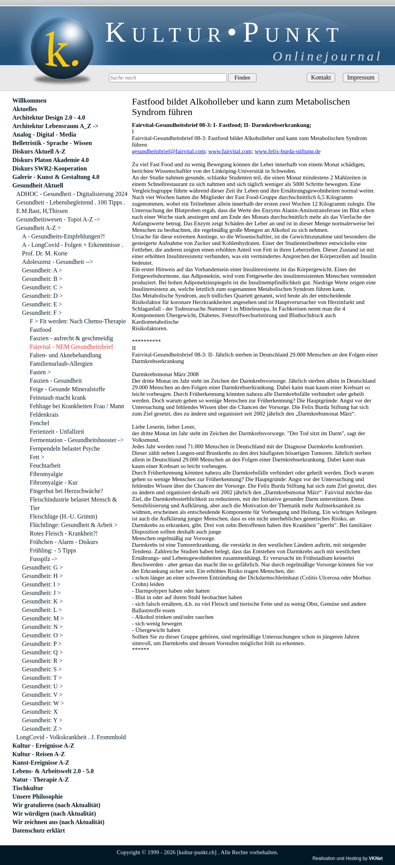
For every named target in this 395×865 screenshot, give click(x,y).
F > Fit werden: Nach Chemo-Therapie (78, 321)
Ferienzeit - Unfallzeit (57, 431)
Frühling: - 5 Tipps (53, 550)
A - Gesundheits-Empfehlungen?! (63, 236)
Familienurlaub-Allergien (61, 363)
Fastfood (40, 329)
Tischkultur (28, 788)
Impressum (361, 77)
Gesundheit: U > (42, 686)
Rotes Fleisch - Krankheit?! (64, 533)
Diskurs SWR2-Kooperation (49, 168)
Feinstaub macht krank (58, 397)
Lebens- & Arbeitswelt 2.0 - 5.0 (53, 771)
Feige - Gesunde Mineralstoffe (67, 389)
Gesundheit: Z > (42, 728)
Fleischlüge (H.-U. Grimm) (63, 516)
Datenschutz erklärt (38, 830)
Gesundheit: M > (43, 618)
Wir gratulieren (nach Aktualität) (56, 805)
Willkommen (29, 100)
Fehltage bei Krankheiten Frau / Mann (77, 406)
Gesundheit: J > (41, 593)
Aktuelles (24, 109)
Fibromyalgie (46, 474)
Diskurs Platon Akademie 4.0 (50, 160)
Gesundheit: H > (42, 576)
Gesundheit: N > (42, 626)
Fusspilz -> (43, 559)
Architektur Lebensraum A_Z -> (55, 126)
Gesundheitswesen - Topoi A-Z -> (58, 219)
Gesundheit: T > (42, 677)
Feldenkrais (44, 414)
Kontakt (321, 77)
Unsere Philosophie (37, 796)
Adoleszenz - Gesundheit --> (57, 261)
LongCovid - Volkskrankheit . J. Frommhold (71, 737)
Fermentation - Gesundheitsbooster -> (76, 440)
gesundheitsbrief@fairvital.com (168, 151)
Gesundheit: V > (42, 694)
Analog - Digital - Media (44, 134)
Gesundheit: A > (42, 270)
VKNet (376, 858)
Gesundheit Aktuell (37, 185)
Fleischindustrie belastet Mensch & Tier (73, 503)
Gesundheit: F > (42, 312)
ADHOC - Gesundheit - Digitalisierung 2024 (71, 194)
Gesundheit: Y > (42, 720)
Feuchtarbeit (45, 465)
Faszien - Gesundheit (56, 380)
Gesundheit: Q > (42, 652)
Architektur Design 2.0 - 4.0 (48, 117)
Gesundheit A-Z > (38, 228)
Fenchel (39, 423)
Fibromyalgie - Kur (54, 482)
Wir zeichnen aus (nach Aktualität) (58, 822)
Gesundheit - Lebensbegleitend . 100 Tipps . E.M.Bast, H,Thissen (70, 206)
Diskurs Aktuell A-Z (39, 151)
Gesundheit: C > (42, 287)
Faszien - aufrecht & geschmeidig (71, 338)
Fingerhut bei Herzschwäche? (66, 491)
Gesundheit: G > (42, 567)
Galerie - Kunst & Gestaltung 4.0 (56, 177)
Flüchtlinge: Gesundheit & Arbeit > (74, 525)
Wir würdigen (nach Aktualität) (54, 813)
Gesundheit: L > (42, 610)
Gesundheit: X (40, 711)
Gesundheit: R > (42, 660)
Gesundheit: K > (42, 601)
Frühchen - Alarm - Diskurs (64, 542)
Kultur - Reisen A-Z (38, 754)
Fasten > (40, 372)
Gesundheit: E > (42, 304)
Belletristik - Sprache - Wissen (52, 143)
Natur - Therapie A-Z (40, 779)
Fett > (37, 457)
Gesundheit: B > (42, 278)
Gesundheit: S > (42, 669)
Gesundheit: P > (42, 643)
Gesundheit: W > (43, 703)
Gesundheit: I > (41, 584)
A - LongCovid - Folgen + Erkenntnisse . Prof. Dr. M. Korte (72, 249)
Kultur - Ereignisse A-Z (43, 745)
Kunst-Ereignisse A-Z (40, 762)
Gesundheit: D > (42, 295)
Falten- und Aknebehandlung (65, 355)
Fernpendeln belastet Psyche (65, 448)
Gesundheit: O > (42, 635)
